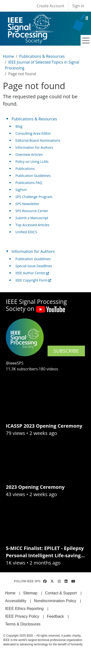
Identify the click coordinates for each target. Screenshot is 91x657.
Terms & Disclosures (23, 624)
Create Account (50, 5)
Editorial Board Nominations (38, 140)
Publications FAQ (29, 182)
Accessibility (15, 601)
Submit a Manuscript (32, 218)
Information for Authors (34, 147)
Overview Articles (29, 154)
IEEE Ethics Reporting (24, 609)
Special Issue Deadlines (34, 266)
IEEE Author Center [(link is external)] (32, 273)
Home (8, 56)
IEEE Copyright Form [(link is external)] (33, 280)
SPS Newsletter (27, 203)
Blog (19, 126)
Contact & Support (61, 593)
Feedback (55, 616)
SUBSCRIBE (66, 351)
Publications (25, 168)
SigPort (21, 189)
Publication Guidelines (33, 175)
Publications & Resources (42, 56)
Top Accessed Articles (33, 225)
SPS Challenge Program (34, 196)
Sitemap (30, 593)
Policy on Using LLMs (32, 161)
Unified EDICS (26, 232)
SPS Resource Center (32, 210)
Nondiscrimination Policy (55, 601)
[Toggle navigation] (86, 40)
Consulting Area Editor (33, 133)
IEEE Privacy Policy (22, 616)
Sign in (78, 5)
